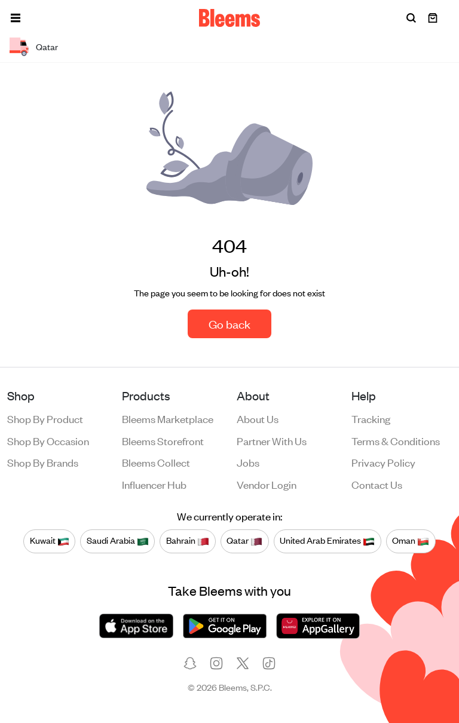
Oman (410, 541)
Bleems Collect (156, 462)
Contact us (376, 484)
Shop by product (45, 418)
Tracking (370, 418)
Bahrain (187, 541)
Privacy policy (383, 462)
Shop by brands (42, 462)
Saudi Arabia (118, 541)
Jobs (248, 462)
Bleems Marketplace (167, 418)
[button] (16, 18)
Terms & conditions (395, 440)
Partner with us (272, 440)
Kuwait (49, 541)
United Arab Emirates (327, 541)
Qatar (244, 541)
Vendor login (266, 484)
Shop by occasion (48, 440)
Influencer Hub (154, 484)
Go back (229, 323)
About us (258, 418)
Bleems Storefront (163, 440)
